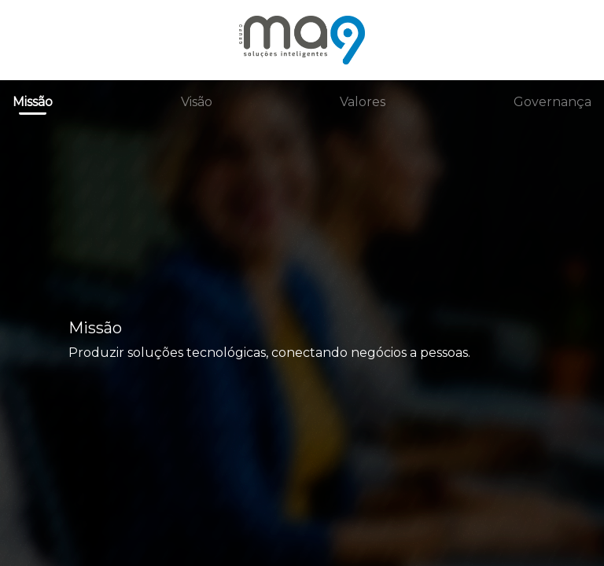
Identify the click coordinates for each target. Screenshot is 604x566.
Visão (196, 101)
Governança (552, 101)
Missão (33, 101)
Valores (362, 101)
